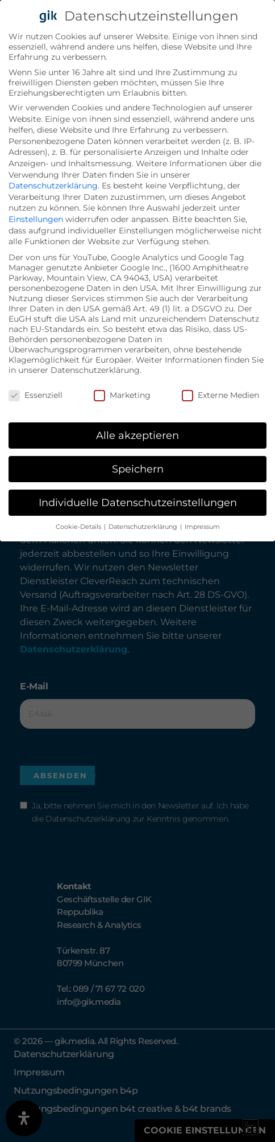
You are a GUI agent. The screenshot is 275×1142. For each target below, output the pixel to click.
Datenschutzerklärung (53, 185)
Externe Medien (220, 394)
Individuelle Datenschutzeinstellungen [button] (138, 502)
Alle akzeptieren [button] (137, 435)
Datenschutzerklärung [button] (144, 526)
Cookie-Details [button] (79, 526)
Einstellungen (36, 218)
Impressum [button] (202, 526)
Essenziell (36, 394)
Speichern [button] (138, 468)
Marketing (122, 394)
